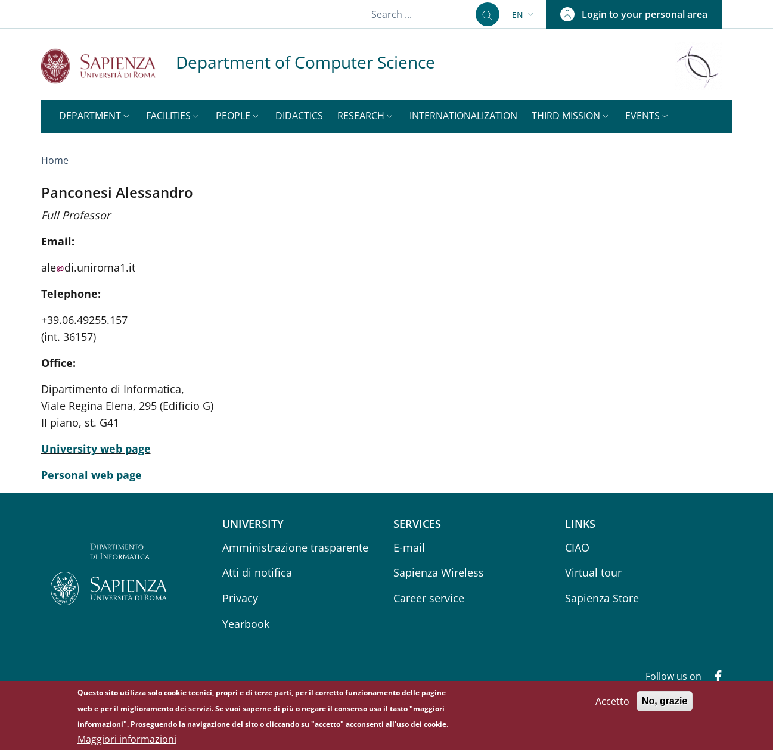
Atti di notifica (257, 572)
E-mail (409, 547)
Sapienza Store (602, 598)
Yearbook (245, 624)
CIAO (577, 547)
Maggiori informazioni (126, 742)
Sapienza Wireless (438, 572)
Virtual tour (593, 572)
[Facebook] (713, 677)
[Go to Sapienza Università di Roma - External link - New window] (108, 66)
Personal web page (91, 475)
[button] (524, 14)
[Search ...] (484, 14)
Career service (428, 598)
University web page (96, 448)
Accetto (612, 704)
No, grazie (664, 704)
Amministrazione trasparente (295, 547)
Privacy (240, 598)
